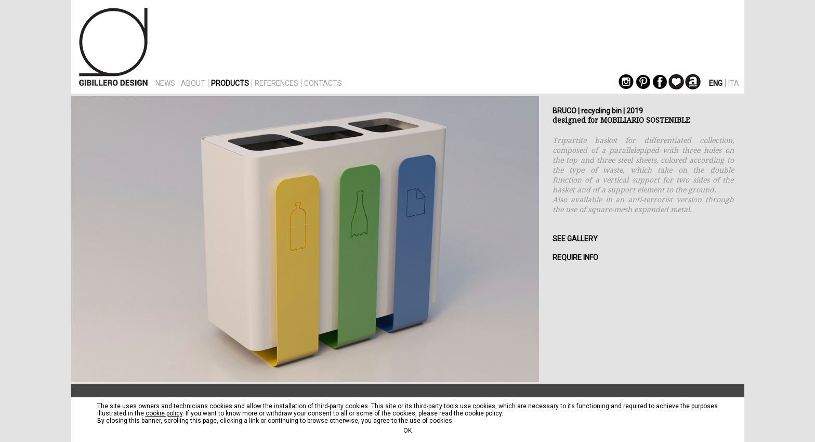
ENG (715, 83)
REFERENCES (276, 83)
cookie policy (164, 413)
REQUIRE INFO (575, 257)
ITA (733, 83)
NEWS (165, 83)
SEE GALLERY (575, 239)
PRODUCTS (230, 83)
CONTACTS (323, 83)
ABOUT (193, 83)
